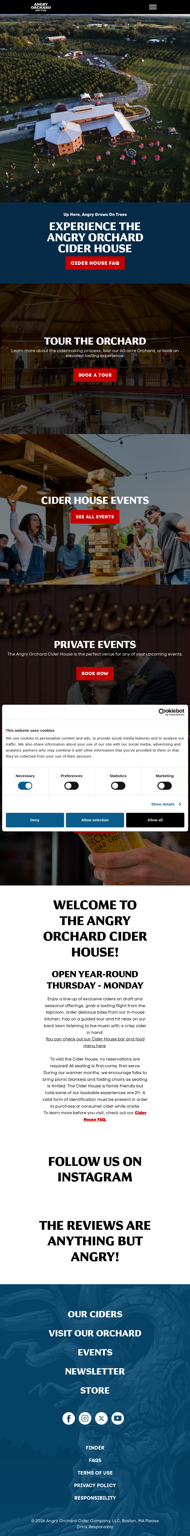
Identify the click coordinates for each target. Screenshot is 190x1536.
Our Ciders (95, 1314)
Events (95, 1352)
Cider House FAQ (95, 263)
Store (95, 1391)
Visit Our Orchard (95, 1333)
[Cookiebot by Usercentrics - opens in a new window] (162, 712)
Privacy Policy (95, 1485)
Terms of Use (95, 1472)
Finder (95, 1447)
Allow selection (95, 820)
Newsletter (95, 1371)
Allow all (155, 820)
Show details (163, 804)
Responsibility (95, 1497)
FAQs (95, 1460)
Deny (35, 820)
